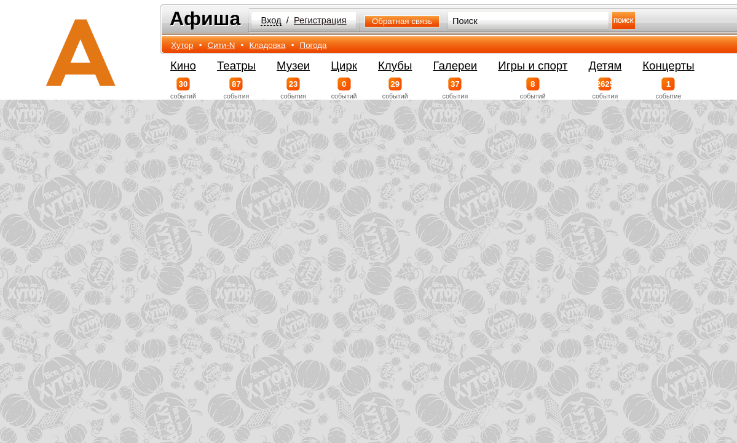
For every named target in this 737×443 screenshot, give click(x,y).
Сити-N (221, 45)
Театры (236, 65)
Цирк (344, 65)
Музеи (293, 65)
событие (668, 89)
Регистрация (320, 20)
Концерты (668, 65)
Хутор (182, 45)
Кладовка (268, 45)
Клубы (395, 65)
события (236, 89)
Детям (604, 65)
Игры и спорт (532, 65)
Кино (183, 65)
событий (183, 89)
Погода (313, 45)
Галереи (455, 65)
